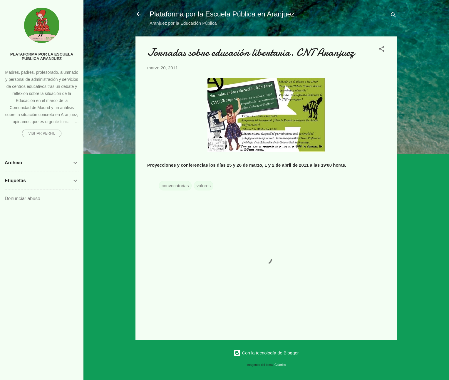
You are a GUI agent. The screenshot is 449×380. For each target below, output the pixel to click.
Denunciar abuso (22, 198)
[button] (381, 49)
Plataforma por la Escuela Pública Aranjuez (41, 56)
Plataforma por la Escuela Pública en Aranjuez (222, 14)
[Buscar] (393, 16)
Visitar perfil (41, 133)
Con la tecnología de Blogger (266, 352)
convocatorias (175, 185)
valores (204, 185)
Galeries (280, 364)
